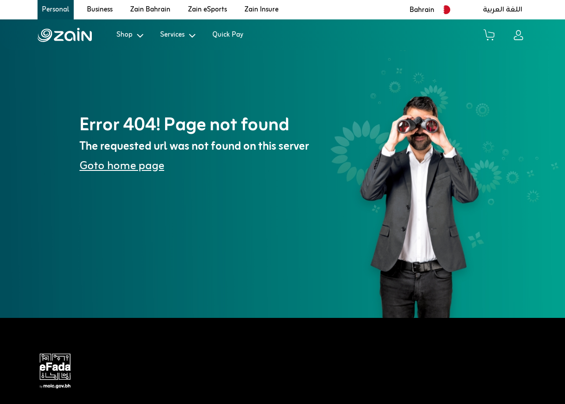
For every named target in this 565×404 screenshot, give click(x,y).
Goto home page (121, 166)
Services (172, 35)
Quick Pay (227, 35)
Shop (124, 35)
